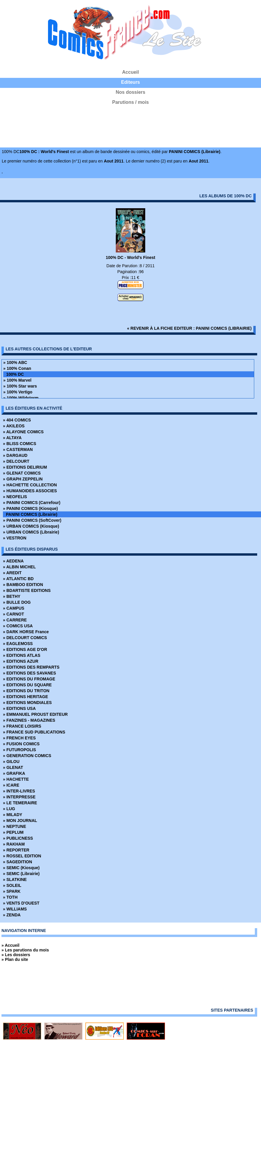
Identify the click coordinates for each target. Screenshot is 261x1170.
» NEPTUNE (14, 826)
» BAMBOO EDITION (23, 584)
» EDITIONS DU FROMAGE (29, 679)
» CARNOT (13, 614)
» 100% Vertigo (17, 392)
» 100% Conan (17, 368)
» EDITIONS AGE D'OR (25, 649)
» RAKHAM (14, 844)
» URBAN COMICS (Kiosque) (31, 526)
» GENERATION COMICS (27, 755)
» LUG (9, 808)
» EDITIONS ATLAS (21, 655)
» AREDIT (12, 572)
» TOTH (10, 897)
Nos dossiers (130, 92)
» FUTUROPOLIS (19, 749)
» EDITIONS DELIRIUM (25, 467)
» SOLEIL (12, 885)
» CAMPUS (13, 608)
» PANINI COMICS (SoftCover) (32, 520)
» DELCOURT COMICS (25, 637)
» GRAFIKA (14, 773)
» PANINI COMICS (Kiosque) (30, 508)
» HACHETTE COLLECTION (30, 485)
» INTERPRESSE (19, 797)
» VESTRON (14, 538)
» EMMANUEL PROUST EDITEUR (35, 714)
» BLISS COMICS (19, 443)
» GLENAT (13, 767)
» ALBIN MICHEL (19, 567)
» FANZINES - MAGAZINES (29, 720)
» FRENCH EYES (19, 738)
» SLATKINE (15, 879)
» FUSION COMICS (21, 743)
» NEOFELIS (15, 496)
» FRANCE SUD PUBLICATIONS (34, 732)
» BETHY (11, 596)
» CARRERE (15, 620)
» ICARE (11, 785)
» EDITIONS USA (19, 708)
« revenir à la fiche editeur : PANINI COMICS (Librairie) (189, 328)
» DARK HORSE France (26, 631)
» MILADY (12, 814)
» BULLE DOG (17, 602)
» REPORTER (16, 850)
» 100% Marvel (17, 380)
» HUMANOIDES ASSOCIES (30, 490)
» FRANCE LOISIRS (22, 726)
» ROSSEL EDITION (22, 856)
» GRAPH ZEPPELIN (23, 479)
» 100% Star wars (20, 386)
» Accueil (10, 945)
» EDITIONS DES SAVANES (29, 673)
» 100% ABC (15, 362)
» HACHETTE (16, 779)
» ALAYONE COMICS (23, 431)
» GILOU (11, 761)
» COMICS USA (18, 625)
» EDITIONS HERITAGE (25, 696)
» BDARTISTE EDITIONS (27, 590)
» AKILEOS (13, 426)
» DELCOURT (16, 461)
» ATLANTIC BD (18, 578)
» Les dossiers (15, 954)
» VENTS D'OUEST (21, 903)
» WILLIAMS (15, 909)
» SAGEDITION (17, 861)
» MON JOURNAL (20, 820)
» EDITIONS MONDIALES (27, 702)
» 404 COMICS (17, 420)
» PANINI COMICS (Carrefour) (31, 502)
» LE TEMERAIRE (20, 802)
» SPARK (12, 891)
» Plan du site (14, 959)
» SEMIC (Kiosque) (21, 867)
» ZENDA (12, 915)
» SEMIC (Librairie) (21, 873)
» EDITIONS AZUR (20, 661)
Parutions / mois (130, 102)
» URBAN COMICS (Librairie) (31, 532)
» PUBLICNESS (18, 838)
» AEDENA (13, 561)
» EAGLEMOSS (18, 643)
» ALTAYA (12, 437)
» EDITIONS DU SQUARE (27, 684)
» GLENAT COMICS (22, 473)
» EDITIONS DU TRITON (26, 690)
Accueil (130, 72)
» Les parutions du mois (25, 950)
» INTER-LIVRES (19, 791)
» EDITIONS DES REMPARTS (31, 667)
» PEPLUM (13, 832)
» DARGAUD (15, 455)
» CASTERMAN (18, 449)
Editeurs (130, 82)
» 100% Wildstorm (21, 398)
